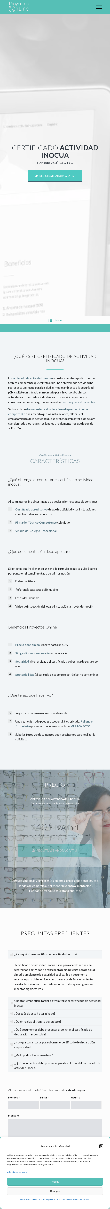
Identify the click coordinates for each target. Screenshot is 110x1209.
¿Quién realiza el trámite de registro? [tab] (35, 1021)
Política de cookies (28, 1199)
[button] (101, 1146)
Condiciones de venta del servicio (74, 1199)
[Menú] (97, 7)
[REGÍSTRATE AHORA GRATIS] (55, 176)
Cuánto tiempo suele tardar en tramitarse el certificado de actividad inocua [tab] (55, 1003)
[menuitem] (97, 7)
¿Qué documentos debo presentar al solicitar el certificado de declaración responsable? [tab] (51, 1032)
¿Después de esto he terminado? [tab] (32, 1013)
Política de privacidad (48, 1199)
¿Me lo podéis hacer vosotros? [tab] (31, 1055)
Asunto (76, 1097)
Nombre (14, 1097)
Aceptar (55, 1181)
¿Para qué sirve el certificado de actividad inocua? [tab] (43, 954)
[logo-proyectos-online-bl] (45, 7)
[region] (55, 977)
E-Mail (44, 1097)
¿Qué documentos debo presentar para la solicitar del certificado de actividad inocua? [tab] (55, 1065)
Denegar (55, 1191)
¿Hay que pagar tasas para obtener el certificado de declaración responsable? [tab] (52, 1045)
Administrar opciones (17, 1172)
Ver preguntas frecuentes (78, 402)
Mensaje (14, 1115)
